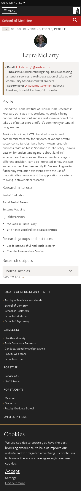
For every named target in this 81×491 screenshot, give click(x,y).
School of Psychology (17, 321)
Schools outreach (15, 359)
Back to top (11, 277)
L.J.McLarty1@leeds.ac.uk (33, 67)
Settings (10, 477)
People (47, 29)
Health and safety (15, 338)
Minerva (9, 398)
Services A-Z (12, 376)
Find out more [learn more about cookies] (15, 482)
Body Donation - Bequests (20, 343)
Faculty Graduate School (19, 408)
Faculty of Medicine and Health (23, 300)
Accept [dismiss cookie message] (12, 471)
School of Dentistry (16, 305)
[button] (75, 21)
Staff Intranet (13, 381)
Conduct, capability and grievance (25, 348)
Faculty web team (15, 353)
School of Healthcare (17, 311)
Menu (12, 10)
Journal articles (17, 271)
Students (10, 403)
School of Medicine (17, 20)
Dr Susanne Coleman (38, 85)
